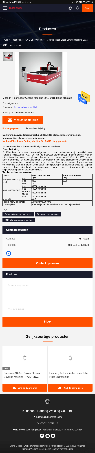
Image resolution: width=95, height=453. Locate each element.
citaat (87, 8)
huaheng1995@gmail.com (16, 2)
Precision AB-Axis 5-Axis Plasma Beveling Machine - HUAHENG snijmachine (22, 375)
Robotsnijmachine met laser (18, 214)
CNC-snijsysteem (33, 40)
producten (17, 40)
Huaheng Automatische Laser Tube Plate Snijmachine (68, 375)
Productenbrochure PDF (25, 107)
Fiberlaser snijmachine (48, 214)
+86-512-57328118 (82, 2)
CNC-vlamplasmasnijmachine (19, 220)
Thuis (5, 40)
